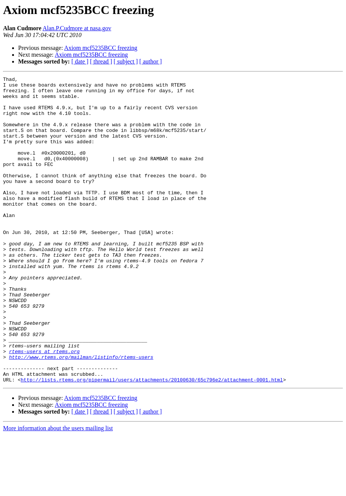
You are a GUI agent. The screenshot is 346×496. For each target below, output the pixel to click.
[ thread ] (101, 61)
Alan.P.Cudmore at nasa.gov (77, 28)
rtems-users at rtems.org (44, 406)
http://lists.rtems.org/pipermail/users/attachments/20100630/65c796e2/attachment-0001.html (152, 440)
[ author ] (150, 61)
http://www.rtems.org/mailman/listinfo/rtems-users (81, 413)
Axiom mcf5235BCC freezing (100, 48)
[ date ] (79, 61)
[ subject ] (126, 61)
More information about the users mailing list (58, 489)
